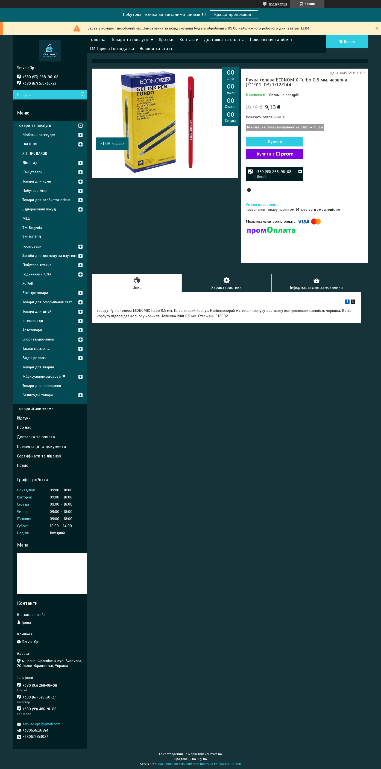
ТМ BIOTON (31, 237)
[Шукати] (82, 94)
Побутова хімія (34, 190)
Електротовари (35, 292)
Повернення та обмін (271, 39)
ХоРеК (27, 283)
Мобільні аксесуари (38, 135)
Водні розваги (34, 358)
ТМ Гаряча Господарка (111, 48)
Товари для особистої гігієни (46, 200)
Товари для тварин (38, 367)
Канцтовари (32, 172)
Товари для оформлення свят (47, 302)
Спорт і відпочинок (38, 339)
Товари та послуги (129, 39)
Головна (97, 39)
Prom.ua (216, 754)
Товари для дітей (36, 311)
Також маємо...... (36, 348)
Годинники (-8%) (36, 274)
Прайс (22, 465)
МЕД (26, 218)
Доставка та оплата (224, 39)
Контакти (189, 39)
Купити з (275, 154)
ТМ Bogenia (32, 227)
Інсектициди (32, 320)
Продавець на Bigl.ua (190, 759)
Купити (275, 141)
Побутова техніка (36, 265)
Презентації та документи (41, 446)
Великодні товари (37, 395)
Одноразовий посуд (39, 209)
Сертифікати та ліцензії (39, 456)
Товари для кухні (36, 181)
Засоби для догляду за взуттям (49, 255)
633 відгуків (278, 4)
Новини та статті (157, 48)
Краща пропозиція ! (234, 14)
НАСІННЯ (29, 144)
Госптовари (31, 246)
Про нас (166, 39)
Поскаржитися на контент (178, 764)
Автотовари (32, 330)
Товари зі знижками (35, 408)
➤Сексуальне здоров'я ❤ (44, 376)
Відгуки (24, 418)
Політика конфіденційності (220, 764)
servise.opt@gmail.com (41, 724)
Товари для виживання (41, 385)
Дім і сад (29, 162)
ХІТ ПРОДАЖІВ (34, 153)
